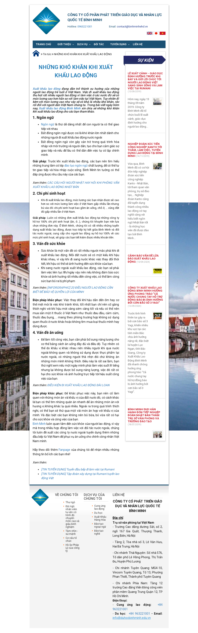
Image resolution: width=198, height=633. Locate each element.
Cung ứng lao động (99, 507)
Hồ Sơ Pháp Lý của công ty (72, 547)
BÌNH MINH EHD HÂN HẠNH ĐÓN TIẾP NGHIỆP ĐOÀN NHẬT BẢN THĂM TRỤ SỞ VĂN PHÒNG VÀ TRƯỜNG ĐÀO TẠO (144, 415)
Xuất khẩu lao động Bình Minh (60, 108)
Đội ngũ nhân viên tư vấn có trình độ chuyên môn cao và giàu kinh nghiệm (72, 516)
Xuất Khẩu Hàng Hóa (100, 518)
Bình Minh (39, 423)
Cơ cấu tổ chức (71, 539)
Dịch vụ (82, 44)
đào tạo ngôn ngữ (76, 165)
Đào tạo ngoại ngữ (100, 525)
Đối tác (99, 44)
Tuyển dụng (118, 44)
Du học (98, 512)
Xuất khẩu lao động (46, 88)
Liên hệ (138, 44)
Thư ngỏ (70, 502)
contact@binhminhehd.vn (132, 26)
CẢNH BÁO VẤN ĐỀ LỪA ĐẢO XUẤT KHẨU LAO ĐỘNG (143, 258)
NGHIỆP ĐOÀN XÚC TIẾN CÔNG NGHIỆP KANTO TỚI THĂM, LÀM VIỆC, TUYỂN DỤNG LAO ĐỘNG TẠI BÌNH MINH (145, 150)
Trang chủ (43, 44)
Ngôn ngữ (47, 124)
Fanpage (65, 449)
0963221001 (84, 26)
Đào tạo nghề (98, 532)
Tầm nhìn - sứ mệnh (72, 532)
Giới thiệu (64, 44)
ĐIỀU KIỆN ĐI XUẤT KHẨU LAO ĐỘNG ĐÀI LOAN (78, 385)
